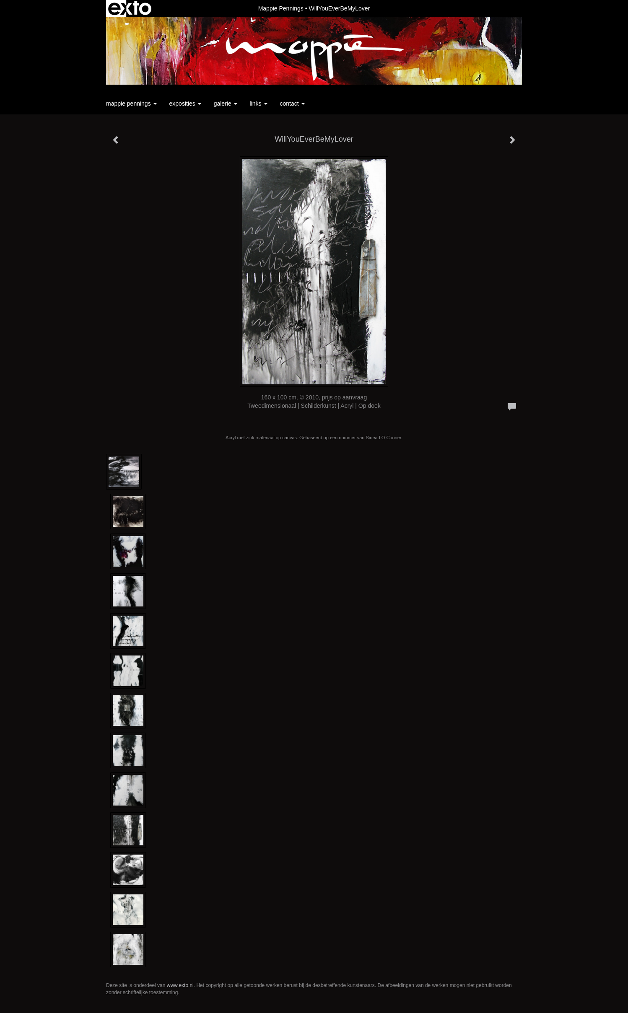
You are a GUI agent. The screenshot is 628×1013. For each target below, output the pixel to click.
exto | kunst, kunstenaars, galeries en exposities (129, 8)
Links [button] (258, 103)
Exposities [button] (185, 103)
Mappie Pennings (281, 8)
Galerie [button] (225, 103)
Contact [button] (292, 103)
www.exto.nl (180, 985)
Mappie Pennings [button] (131, 103)
